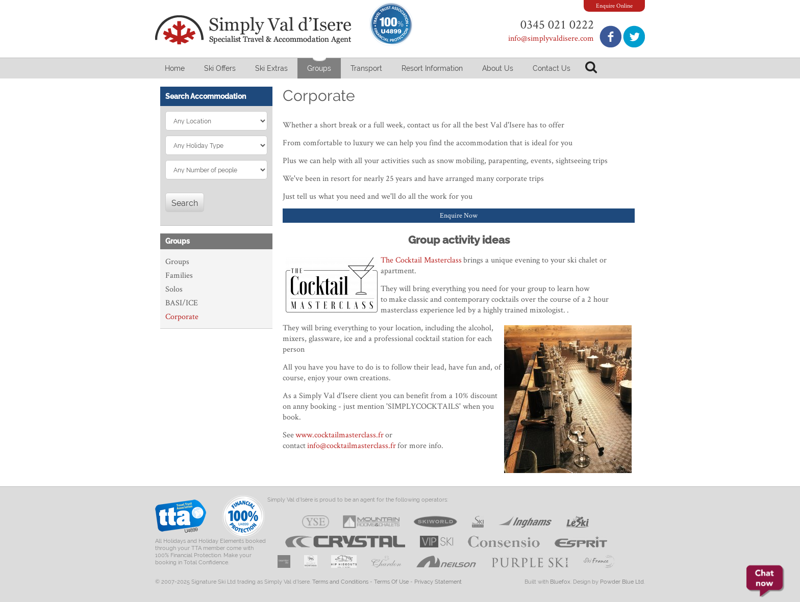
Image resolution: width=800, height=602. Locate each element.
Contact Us (551, 68)
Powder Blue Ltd (622, 582)
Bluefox (560, 582)
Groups (319, 68)
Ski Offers (220, 68)
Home (175, 68)
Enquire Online (614, 5)
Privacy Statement (438, 582)
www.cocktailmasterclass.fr (339, 434)
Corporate (181, 316)
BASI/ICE (181, 302)
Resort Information (432, 68)
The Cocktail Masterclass (421, 259)
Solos (174, 288)
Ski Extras (271, 68)
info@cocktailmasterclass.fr (351, 445)
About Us (497, 68)
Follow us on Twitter (634, 36)
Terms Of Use (391, 582)
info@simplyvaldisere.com (551, 38)
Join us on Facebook (610, 36)
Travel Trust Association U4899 (180, 519)
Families (179, 275)
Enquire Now (459, 215)
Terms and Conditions (340, 582)
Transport (366, 68)
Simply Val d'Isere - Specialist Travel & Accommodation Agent (254, 29)
